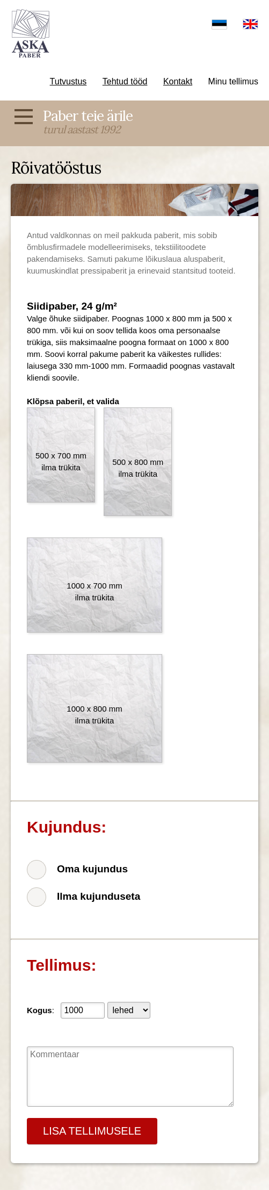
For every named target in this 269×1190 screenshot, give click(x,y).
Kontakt (177, 81)
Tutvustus (68, 81)
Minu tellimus (233, 81)
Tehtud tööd (125, 81)
